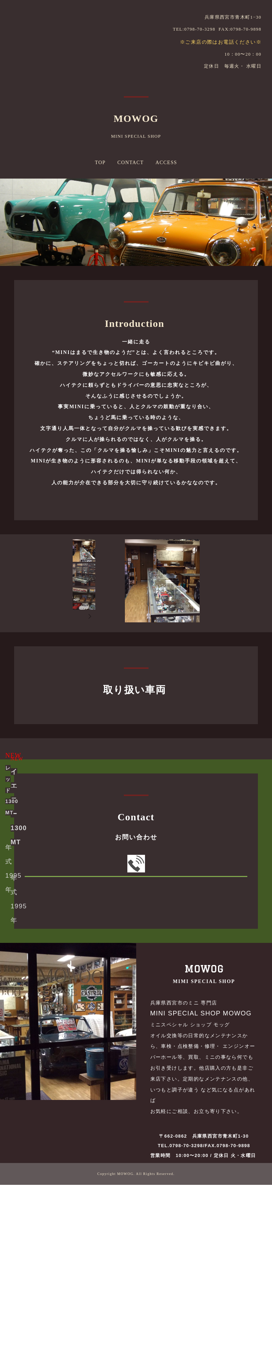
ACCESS (166, 162)
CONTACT (130, 162)
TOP (100, 162)
